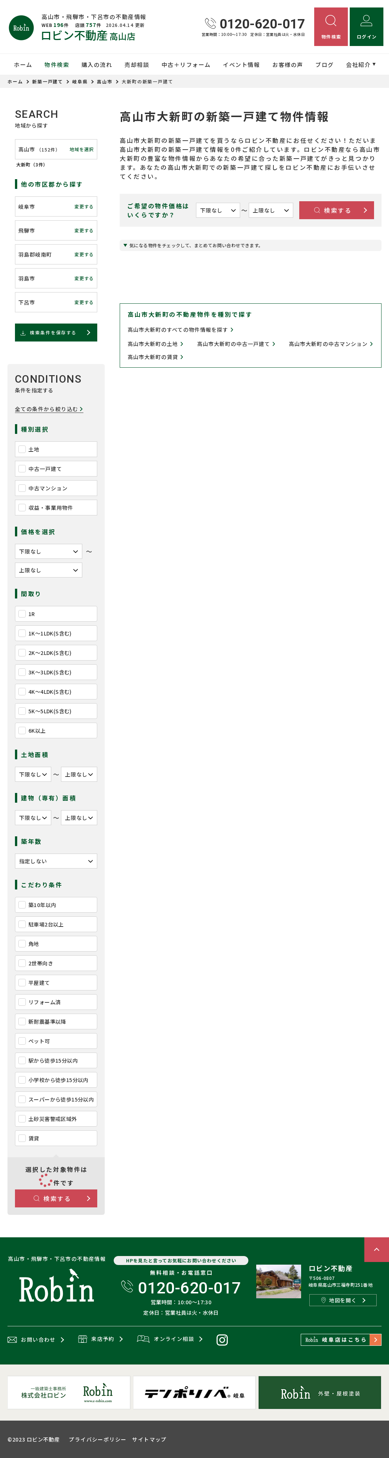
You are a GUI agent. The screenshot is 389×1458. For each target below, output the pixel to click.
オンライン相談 (165, 1339)
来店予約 (96, 1339)
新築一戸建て (48, 81)
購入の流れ (97, 64)
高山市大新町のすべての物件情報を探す (180, 329)
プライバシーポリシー (97, 1439)
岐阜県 (80, 81)
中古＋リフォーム (186, 64)
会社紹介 (358, 64)
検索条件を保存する (48, 332)
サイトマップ (149, 1439)
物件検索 (57, 64)
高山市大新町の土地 (156, 344)
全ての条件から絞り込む (49, 409)
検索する (52, 1198)
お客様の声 (287, 64)
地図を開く (338, 1300)
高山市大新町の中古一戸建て (236, 344)
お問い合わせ (31, 1340)
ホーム (23, 64)
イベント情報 (241, 64)
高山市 (105, 81)
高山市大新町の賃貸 (156, 357)
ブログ (324, 64)
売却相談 (137, 64)
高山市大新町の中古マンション (331, 344)
